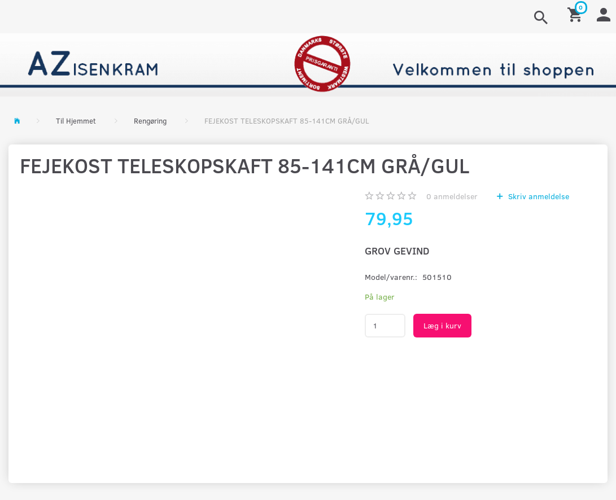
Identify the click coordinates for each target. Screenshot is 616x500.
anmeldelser (452, 196)
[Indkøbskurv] (576, 14)
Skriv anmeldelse (537, 196)
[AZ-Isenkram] (308, 63)
